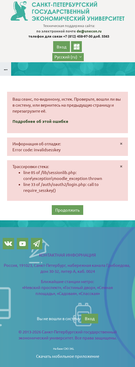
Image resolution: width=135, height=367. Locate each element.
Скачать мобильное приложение (67, 355)
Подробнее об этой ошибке (40, 121)
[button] (68, 57)
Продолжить (67, 209)
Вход (61, 46)
